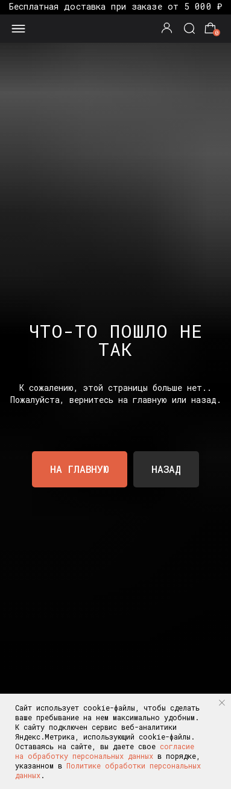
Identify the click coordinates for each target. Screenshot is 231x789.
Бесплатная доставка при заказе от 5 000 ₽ (115, 6)
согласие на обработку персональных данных (104, 751)
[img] (115, 26)
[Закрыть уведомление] (222, 703)
